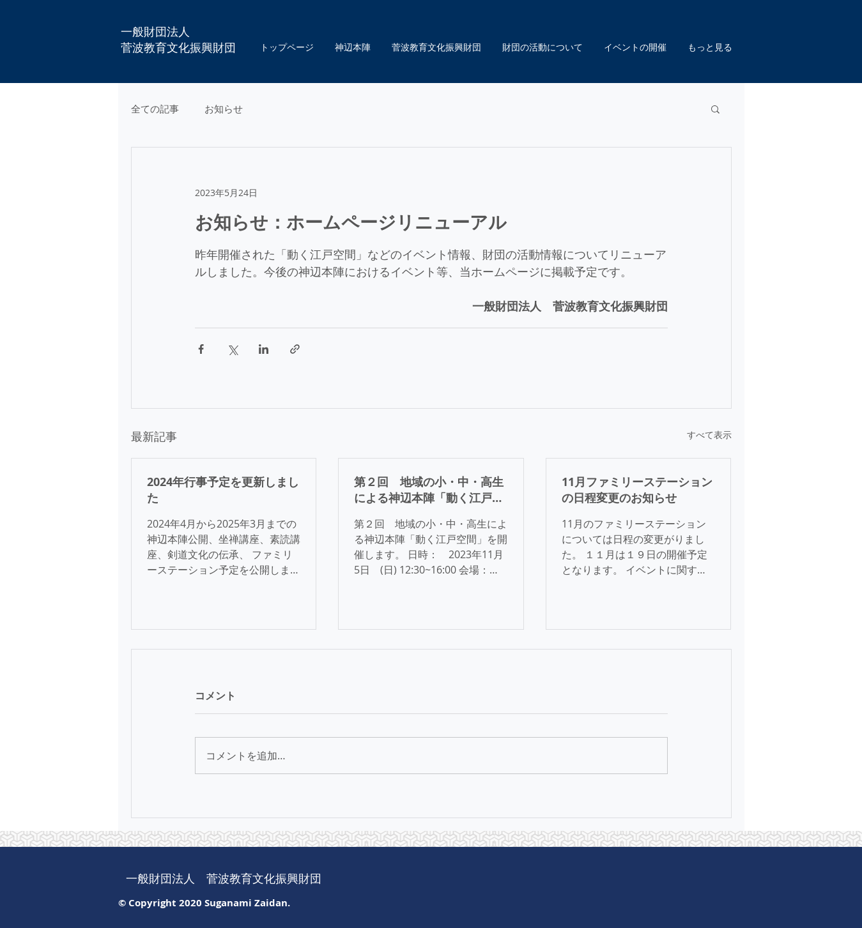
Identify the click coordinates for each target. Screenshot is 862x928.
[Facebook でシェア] (201, 349)
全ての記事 (155, 108)
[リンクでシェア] (295, 349)
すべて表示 (709, 435)
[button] (715, 108)
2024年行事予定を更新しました (223, 490)
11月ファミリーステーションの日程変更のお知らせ (637, 490)
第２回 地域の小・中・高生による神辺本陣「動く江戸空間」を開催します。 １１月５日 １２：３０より (429, 490)
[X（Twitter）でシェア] (232, 349)
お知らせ (223, 108)
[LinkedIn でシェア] (264, 349)
